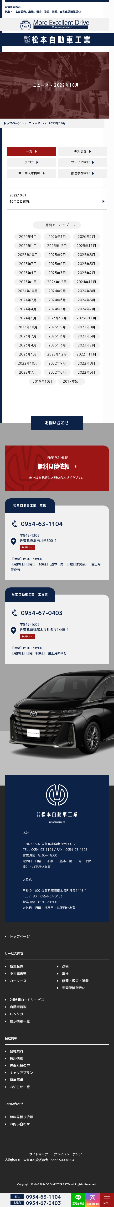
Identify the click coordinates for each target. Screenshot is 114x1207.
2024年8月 (86, 291)
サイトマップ (38, 1154)
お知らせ (80, 151)
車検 (65, 973)
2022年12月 (57, 354)
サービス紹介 (80, 162)
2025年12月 (57, 245)
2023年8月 (86, 327)
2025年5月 (86, 263)
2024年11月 (86, 282)
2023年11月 (86, 318)
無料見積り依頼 (21, 1117)
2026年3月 (57, 236)
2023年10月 (27, 327)
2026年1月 (27, 245)
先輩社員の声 (20, 1065)
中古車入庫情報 (29, 173)
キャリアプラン (21, 1072)
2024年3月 (57, 309)
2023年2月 (86, 345)
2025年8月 (86, 254)
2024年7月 (27, 300)
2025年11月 (86, 245)
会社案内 (16, 1051)
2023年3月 (57, 345)
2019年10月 (42, 381)
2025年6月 (57, 263)
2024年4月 (27, 309)
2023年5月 (86, 336)
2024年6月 (57, 300)
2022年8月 (86, 363)
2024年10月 (27, 291)
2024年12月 (57, 282)
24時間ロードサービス (27, 999)
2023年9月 (57, 327)
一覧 (29, 151)
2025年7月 (27, 263)
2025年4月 (27, 272)
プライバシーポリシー (69, 1154)
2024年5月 (86, 300)
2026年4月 (27, 236)
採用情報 (16, 1058)
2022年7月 (27, 372)
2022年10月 (57, 123)
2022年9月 (57, 363)
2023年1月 (27, 354)
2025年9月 (57, 254)
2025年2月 (86, 272)
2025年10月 (27, 254)
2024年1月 (27, 318)
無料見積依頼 (53, 466)
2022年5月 (86, 372)
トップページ (12, 123)
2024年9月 (57, 291)
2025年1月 (27, 282)
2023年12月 (57, 318)
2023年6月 (57, 336)
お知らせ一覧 (20, 1087)
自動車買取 (18, 1007)
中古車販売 (18, 973)
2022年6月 (57, 372)
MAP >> (27, 547)
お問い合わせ (20, 1124)
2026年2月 (86, 236)
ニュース (34, 123)
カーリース (18, 980)
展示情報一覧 (20, 1021)
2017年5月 (71, 381)
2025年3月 (57, 272)
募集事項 (16, 1079)
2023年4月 (27, 345)
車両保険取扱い (73, 988)
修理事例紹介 (80, 173)
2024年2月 (86, 309)
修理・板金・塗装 (75, 980)
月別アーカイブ (57, 225)
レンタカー (18, 1014)
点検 (65, 966)
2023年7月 (27, 336)
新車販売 (16, 966)
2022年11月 (86, 354)
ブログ (29, 162)
